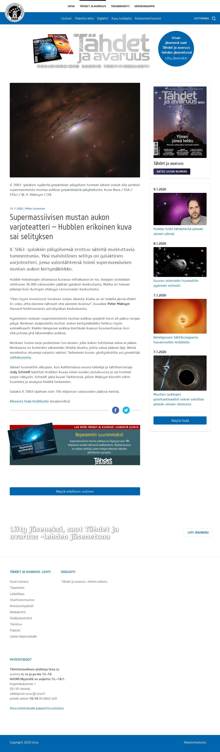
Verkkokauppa (144, 6)
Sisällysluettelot (21, 618)
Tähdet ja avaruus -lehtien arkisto (84, 581)
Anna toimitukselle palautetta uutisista (37, 708)
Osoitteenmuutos (22, 599)
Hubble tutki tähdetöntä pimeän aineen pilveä (178, 231)
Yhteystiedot (21, 659)
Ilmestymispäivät (22, 605)
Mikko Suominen (35, 208)
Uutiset (66, 18)
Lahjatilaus (17, 593)
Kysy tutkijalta (121, 18)
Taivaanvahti (120, 6)
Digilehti (102, 18)
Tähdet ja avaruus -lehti (30, 571)
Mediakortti (18, 611)
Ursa (71, 6)
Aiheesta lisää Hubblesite (29, 401)
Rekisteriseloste (195, 742)
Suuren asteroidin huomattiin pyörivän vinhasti (176, 283)
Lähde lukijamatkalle (23, 636)
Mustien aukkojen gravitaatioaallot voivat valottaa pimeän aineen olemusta (179, 399)
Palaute (15, 630)
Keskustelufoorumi (147, 18)
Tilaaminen (17, 587)
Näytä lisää (180, 420)
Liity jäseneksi (202, 532)
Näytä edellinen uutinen (75, 491)
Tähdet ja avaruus (93, 6)
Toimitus (16, 624)
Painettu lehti (84, 18)
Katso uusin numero (172, 171)
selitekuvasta (20, 357)
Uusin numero (19, 581)
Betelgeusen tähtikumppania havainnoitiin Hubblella (176, 339)
